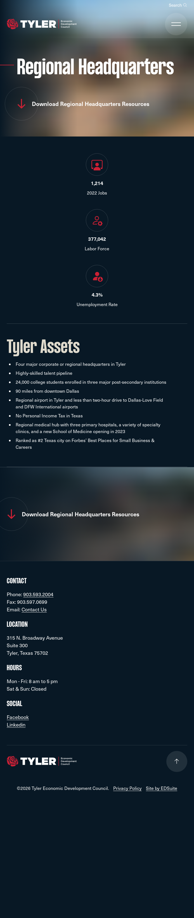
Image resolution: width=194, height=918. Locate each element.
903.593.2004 (38, 594)
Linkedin (16, 724)
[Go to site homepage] (42, 24)
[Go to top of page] (176, 761)
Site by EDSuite (161, 788)
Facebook (18, 716)
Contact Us (34, 609)
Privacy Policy (127, 788)
